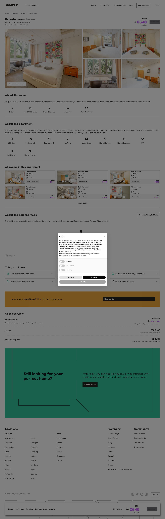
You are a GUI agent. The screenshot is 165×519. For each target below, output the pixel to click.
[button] (104, 236)
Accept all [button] (94, 277)
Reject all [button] (71, 277)
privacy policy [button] (66, 242)
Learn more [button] (82, 282)
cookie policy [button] (95, 246)
